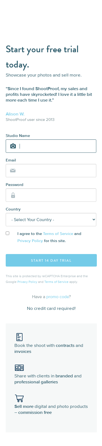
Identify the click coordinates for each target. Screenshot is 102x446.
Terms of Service (58, 234)
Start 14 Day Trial (51, 260)
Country (13, 209)
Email (11, 160)
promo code (57, 296)
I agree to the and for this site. (49, 237)
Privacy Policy (30, 241)
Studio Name (18, 136)
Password (14, 185)
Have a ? (51, 296)
